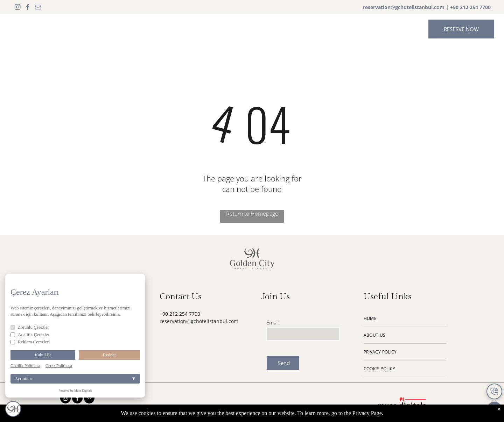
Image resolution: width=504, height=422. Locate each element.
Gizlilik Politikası (25, 365)
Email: (273, 322)
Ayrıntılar (75, 378)
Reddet (109, 354)
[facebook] (27, 8)
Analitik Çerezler (29, 334)
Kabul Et (43, 354)
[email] (38, 8)
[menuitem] (138, 28)
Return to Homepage (252, 213)
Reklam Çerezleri (30, 341)
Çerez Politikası (59, 365)
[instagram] (17, 8)
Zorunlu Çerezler (29, 327)
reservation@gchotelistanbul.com (403, 7)
